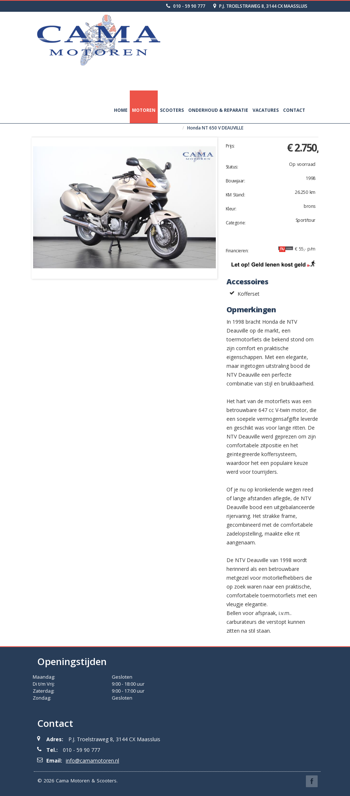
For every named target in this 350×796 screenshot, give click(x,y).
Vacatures (266, 110)
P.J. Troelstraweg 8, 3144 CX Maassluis (260, 6)
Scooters (172, 110)
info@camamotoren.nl (92, 760)
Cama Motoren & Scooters (86, 780)
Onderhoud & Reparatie (218, 110)
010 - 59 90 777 (185, 6)
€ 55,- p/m (296, 249)
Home (121, 110)
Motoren (144, 110)
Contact (294, 110)
